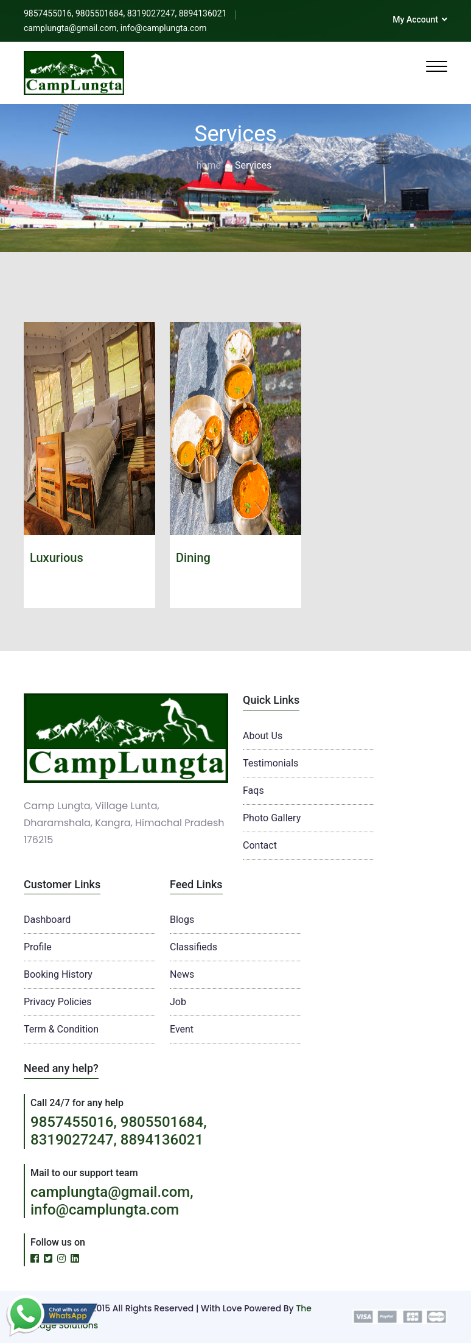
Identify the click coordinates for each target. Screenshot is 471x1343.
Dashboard (47, 919)
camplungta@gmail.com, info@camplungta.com (112, 1200)
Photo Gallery (272, 818)
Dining (193, 557)
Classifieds (193, 947)
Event (182, 1029)
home (209, 165)
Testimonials (270, 763)
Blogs (182, 919)
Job (178, 1002)
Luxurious (56, 557)
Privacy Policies (58, 1002)
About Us (262, 736)
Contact (260, 845)
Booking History (58, 974)
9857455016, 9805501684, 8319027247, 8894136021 (118, 1130)
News (182, 974)
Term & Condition (61, 1029)
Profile (38, 947)
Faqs (253, 790)
